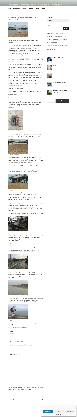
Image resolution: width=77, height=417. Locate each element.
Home (9, 8)
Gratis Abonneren (62, 100)
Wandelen (31, 345)
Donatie (37, 8)
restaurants (35, 344)
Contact (43, 8)
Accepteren (48, 411)
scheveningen (14, 345)
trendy (26, 345)
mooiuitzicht (14, 344)
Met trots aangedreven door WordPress (16, 413)
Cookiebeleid (58, 414)
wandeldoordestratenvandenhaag (29, 17)
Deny (59, 411)
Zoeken (48, 25)
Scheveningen (20, 341)
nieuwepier (21, 344)
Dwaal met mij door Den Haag (19, 8)
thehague (21, 345)
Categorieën (49, 17)
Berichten (13, 341)
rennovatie (28, 344)
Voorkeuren (70, 411)
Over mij (31, 8)
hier (11, 327)
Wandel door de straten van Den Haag (38, 4)
